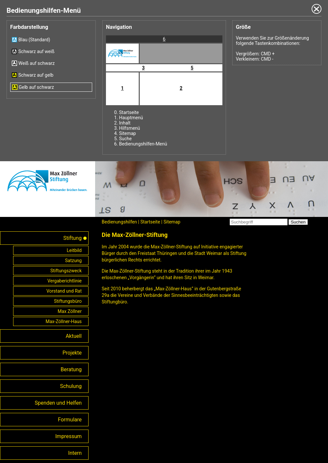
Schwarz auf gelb (35, 75)
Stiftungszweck (66, 270)
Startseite (129, 112)
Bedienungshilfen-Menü (143, 143)
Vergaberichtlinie (64, 280)
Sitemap (127, 133)
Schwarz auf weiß (36, 51)
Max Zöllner (70, 311)
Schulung (71, 386)
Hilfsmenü (129, 128)
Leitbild (74, 250)
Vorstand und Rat (64, 291)
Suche (125, 138)
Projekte (72, 353)
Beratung (71, 369)
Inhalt (125, 122)
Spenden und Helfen (58, 403)
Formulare (70, 419)
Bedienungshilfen (119, 221)
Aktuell (74, 336)
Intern (75, 453)
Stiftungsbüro (68, 301)
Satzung (73, 260)
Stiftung (72, 238)
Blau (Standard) (34, 39)
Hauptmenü (131, 117)
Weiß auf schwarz (36, 63)
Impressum (68, 436)
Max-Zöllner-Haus (64, 321)
